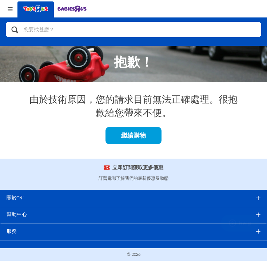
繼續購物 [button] (133, 135)
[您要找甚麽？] (133, 29)
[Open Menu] (10, 8)
